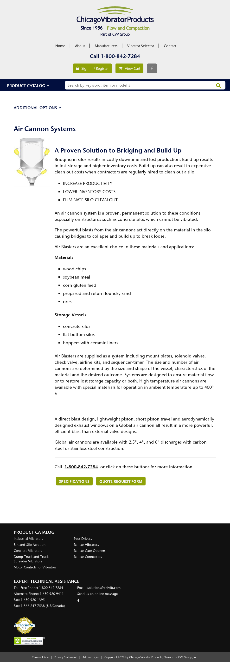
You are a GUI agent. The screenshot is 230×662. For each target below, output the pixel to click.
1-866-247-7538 (33, 606)
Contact (170, 46)
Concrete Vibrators (28, 550)
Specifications (74, 481)
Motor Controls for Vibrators (35, 567)
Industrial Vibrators (28, 538)
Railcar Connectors (88, 556)
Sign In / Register (92, 68)
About (80, 46)
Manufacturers (106, 46)
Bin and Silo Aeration (29, 544)
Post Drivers (83, 538)
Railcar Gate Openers (90, 550)
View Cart (129, 68)
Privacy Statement (65, 657)
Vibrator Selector (140, 46)
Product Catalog (26, 85)
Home (60, 46)
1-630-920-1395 (33, 600)
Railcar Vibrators (86, 544)
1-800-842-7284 (120, 56)
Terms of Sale (40, 657)
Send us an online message (97, 594)
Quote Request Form (120, 481)
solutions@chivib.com (104, 588)
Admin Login (91, 657)
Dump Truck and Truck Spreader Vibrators (31, 559)
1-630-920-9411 (52, 594)
